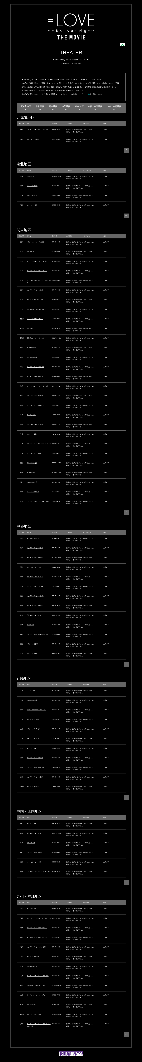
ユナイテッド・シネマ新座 (35, 395)
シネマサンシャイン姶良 (34, 1014)
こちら (87, 94)
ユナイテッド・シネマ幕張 (35, 424)
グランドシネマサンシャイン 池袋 (37, 261)
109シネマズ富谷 (32, 195)
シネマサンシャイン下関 (34, 852)
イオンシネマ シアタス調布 (35, 299)
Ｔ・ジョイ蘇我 (31, 415)
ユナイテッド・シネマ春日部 (35, 367)
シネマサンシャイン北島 (34, 862)
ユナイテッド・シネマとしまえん (37, 271)
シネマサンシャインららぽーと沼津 (37, 634)
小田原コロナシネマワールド (35, 338)
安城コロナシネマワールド (35, 605)
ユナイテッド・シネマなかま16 (36, 947)
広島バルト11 (31, 842)
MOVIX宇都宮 (31, 472)
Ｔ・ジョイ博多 (31, 908)
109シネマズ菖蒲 (32, 357)
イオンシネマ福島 (32, 205)
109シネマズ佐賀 (32, 966)
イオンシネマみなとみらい (35, 319)
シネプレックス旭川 (33, 139)
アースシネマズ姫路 (33, 738)
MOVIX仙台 (30, 176)
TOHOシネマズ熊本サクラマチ (36, 985)
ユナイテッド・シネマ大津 (35, 758)
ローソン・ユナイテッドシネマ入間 (37, 386)
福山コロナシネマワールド (35, 833)
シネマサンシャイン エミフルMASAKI (38, 871)
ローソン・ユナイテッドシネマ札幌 (37, 129)
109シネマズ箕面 (32, 700)
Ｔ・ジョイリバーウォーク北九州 (37, 937)
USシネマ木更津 (32, 434)
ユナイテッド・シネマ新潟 (35, 548)
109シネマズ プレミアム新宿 (35, 242)
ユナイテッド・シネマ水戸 (35, 453)
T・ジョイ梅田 (31, 690)
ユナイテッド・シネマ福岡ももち (37, 927)
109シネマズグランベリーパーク (36, 309)
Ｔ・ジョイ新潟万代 (33, 538)
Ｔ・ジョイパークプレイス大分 (36, 995)
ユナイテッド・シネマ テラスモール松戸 (39, 443)
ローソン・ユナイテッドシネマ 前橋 (38, 501)
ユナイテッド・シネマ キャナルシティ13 (39, 918)
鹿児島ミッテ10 (31, 1004)
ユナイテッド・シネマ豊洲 (35, 290)
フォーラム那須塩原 (33, 491)
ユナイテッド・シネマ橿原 (35, 777)
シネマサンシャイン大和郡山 (35, 767)
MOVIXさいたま (31, 347)
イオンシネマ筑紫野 (33, 956)
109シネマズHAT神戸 (33, 729)
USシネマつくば (32, 463)
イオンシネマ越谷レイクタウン (36, 376)
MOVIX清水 (30, 624)
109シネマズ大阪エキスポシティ (36, 709)
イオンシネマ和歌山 (33, 786)
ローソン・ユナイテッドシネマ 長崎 (38, 976)
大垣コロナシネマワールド (35, 615)
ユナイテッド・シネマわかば (35, 405)
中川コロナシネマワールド (35, 576)
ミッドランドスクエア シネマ (36, 586)
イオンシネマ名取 (32, 186)
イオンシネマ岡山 (32, 823)
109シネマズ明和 (32, 653)
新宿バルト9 (30, 251)
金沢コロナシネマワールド (35, 557)
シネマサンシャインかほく (35, 567)
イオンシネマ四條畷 (33, 719)
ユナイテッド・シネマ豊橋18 (35, 596)
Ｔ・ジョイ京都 (31, 748)
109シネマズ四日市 (32, 644)
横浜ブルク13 (31, 328)
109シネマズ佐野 (32, 482)
